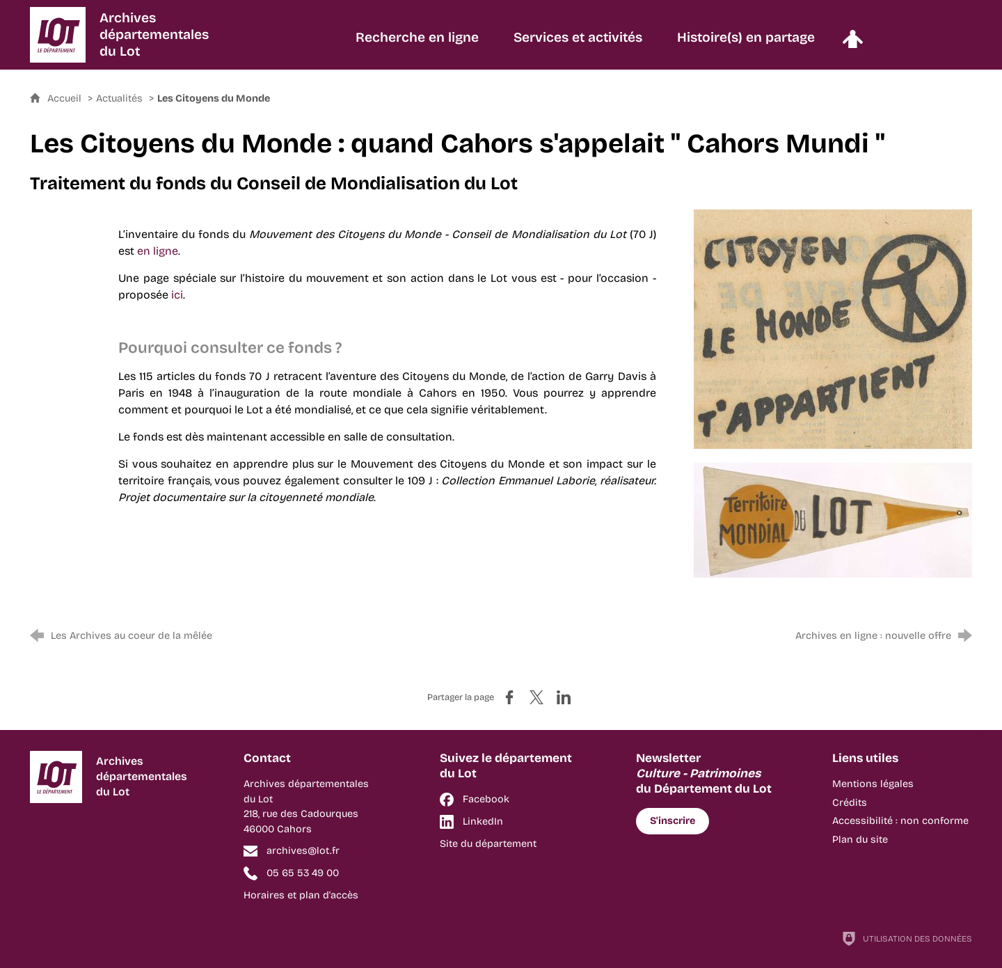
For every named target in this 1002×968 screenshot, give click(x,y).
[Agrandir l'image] (833, 328)
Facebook (486, 799)
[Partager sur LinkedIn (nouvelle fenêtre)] (563, 697)
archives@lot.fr (303, 851)
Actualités (119, 98)
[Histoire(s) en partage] (746, 44)
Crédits (849, 803)
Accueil (65, 98)
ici (177, 294)
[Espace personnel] (852, 44)
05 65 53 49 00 (303, 873)
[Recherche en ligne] (417, 44)
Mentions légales (873, 784)
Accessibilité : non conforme (900, 821)
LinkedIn (483, 821)
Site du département (488, 844)
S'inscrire (672, 821)
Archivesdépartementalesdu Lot (154, 34)
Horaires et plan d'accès (301, 895)
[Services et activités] (578, 44)
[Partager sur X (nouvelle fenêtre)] (536, 697)
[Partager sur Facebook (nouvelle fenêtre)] (509, 697)
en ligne (157, 250)
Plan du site (860, 840)
